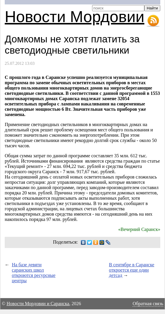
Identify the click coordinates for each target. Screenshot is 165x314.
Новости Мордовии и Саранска (37, 303)
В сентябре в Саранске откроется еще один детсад (131, 270)
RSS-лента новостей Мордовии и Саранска (153, 21)
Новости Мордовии (74, 16)
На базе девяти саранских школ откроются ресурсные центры (33, 272)
